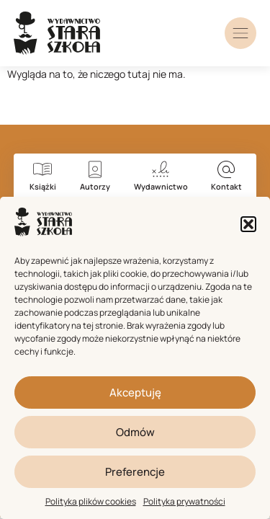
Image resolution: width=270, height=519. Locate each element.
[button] (248, 224)
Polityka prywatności (184, 501)
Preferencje (135, 471)
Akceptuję (135, 392)
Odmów (135, 432)
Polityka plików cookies (90, 501)
